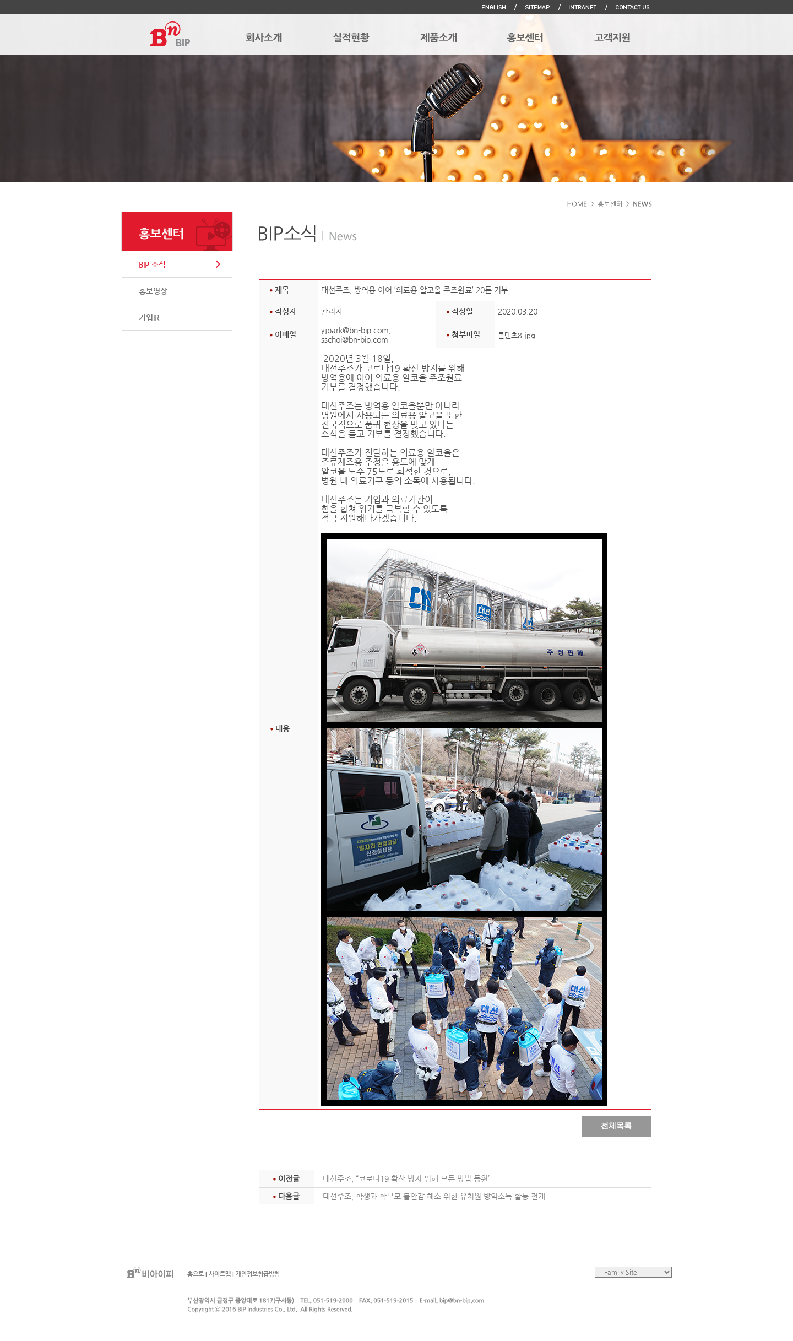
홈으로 (195, 1274)
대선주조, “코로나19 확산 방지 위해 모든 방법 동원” (407, 1178)
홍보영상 (153, 290)
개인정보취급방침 (258, 1274)
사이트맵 (220, 1274)
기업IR (149, 317)
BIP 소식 (152, 264)
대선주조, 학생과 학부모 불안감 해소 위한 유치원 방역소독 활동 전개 (434, 1196)
